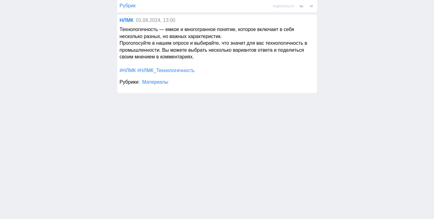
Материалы (155, 82)
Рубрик (128, 5)
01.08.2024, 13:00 (155, 20)
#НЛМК (128, 70)
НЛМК (127, 20)
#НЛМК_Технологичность (166, 70)
